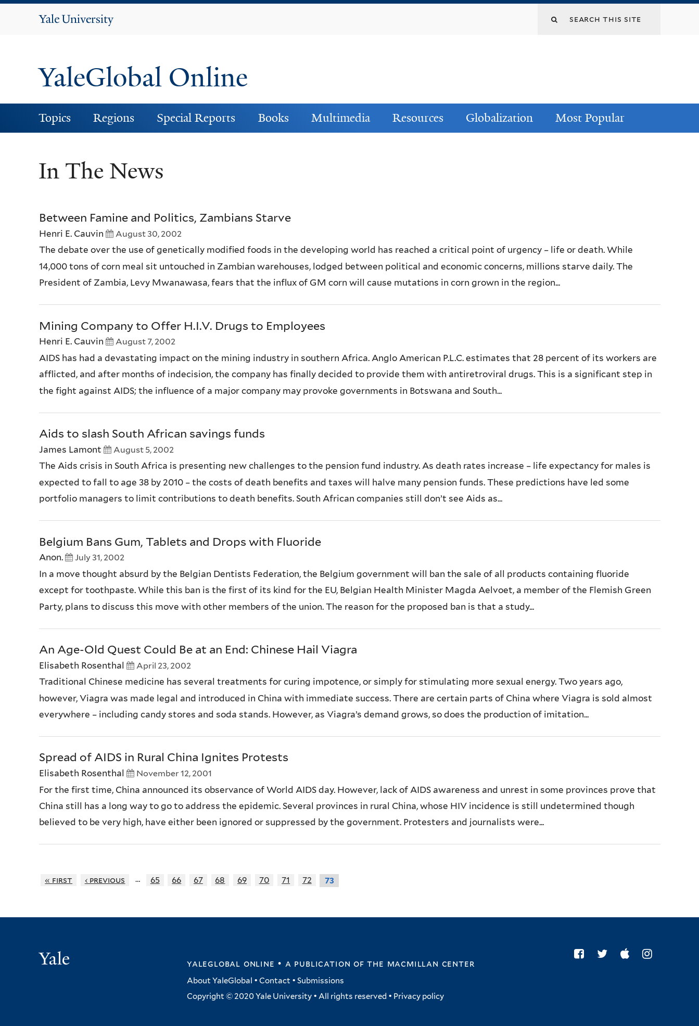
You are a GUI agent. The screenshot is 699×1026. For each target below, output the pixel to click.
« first (58, 880)
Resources (417, 117)
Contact (274, 980)
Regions (113, 117)
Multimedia (340, 117)
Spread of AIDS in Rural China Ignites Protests (163, 757)
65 (155, 880)
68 (220, 880)
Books (273, 117)
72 (307, 880)
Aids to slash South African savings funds (152, 433)
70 (264, 880)
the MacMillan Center (420, 963)
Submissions (320, 980)
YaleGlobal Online (143, 77)
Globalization (499, 117)
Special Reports (196, 117)
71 (286, 880)
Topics (55, 117)
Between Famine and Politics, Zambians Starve (165, 217)
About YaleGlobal (219, 980)
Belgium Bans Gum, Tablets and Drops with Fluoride (180, 541)
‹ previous (105, 880)
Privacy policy (418, 996)
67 (198, 880)
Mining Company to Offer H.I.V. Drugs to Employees (182, 325)
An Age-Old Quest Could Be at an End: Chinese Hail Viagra (198, 649)
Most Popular (590, 117)
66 (176, 880)
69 (242, 880)
